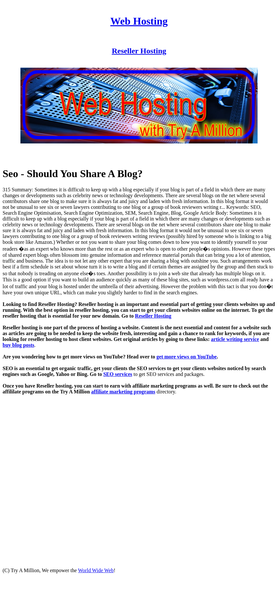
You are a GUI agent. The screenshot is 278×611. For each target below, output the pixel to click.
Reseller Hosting (139, 51)
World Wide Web (96, 570)
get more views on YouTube (186, 356)
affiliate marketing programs (123, 391)
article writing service (235, 339)
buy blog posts (18, 345)
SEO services (117, 374)
